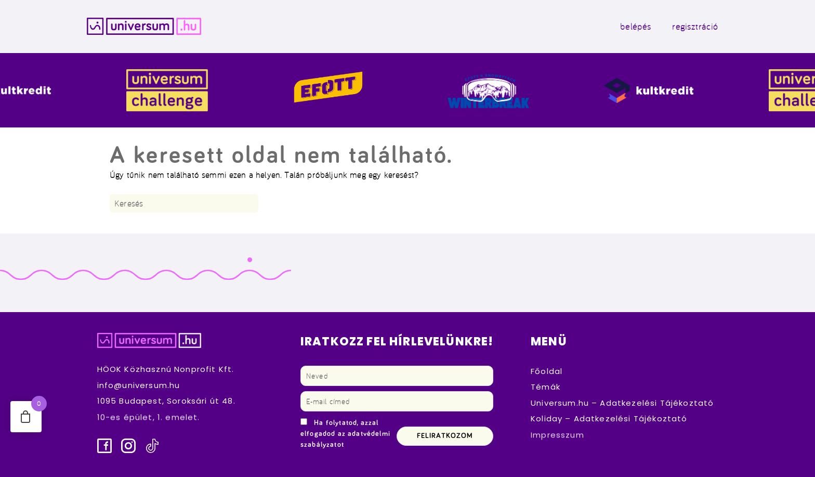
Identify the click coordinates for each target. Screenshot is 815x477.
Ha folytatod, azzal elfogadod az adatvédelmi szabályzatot (345, 433)
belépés (635, 26)
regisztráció (695, 26)
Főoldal (546, 371)
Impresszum (557, 434)
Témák (545, 386)
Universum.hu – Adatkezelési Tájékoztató (622, 402)
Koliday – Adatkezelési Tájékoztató (609, 419)
